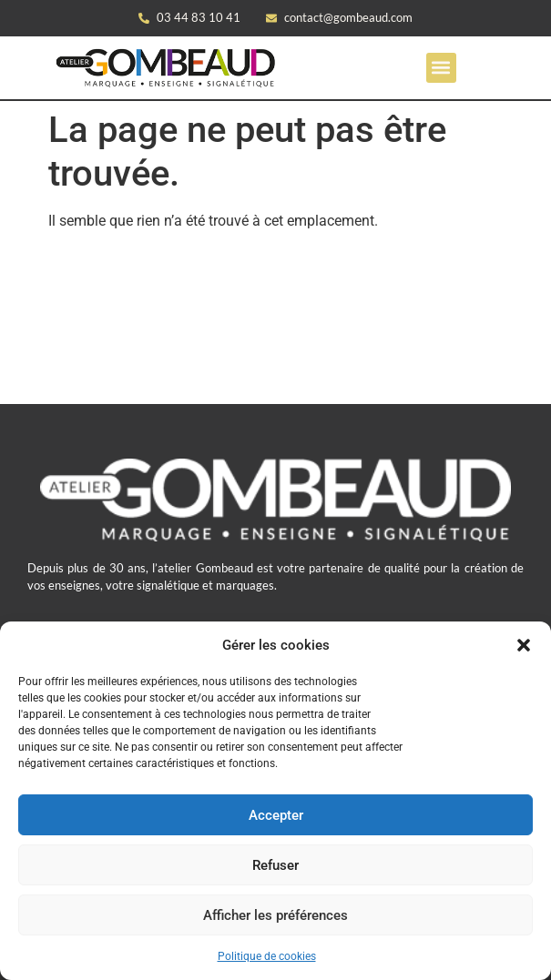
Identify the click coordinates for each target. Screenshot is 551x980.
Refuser (275, 865)
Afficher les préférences (275, 915)
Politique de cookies (267, 956)
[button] (524, 645)
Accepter (276, 815)
